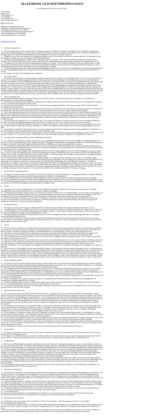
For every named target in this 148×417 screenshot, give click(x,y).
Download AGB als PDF (8, 41)
